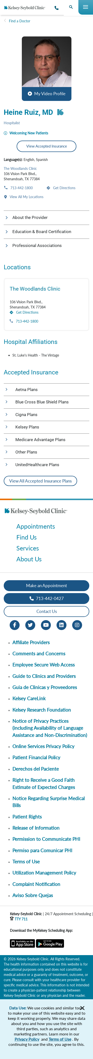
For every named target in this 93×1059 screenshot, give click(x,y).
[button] (46, 68)
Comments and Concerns (38, 653)
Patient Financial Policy (36, 757)
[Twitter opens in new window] (30, 624)
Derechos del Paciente (35, 769)
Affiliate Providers (31, 642)
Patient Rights (27, 816)
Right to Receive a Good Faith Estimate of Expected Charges (43, 783)
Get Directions (63, 188)
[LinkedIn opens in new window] (61, 624)
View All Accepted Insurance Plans (40, 481)
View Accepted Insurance (46, 146)
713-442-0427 (47, 598)
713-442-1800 (21, 188)
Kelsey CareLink (29, 698)
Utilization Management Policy (44, 873)
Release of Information (36, 828)
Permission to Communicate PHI (46, 839)
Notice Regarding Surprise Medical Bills (48, 801)
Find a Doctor (19, 21)
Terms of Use (26, 861)
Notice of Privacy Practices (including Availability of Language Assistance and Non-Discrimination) (49, 728)
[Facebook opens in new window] (14, 624)
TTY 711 (19, 919)
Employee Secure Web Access (43, 664)
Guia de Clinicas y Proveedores (44, 687)
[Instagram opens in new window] (77, 624)
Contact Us (46, 611)
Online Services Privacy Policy (43, 746)
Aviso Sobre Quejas (32, 895)
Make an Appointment (46, 585)
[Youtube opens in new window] (46, 624)
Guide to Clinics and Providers (44, 676)
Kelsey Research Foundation (41, 710)
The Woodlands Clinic (20, 168)
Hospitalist (12, 123)
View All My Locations (26, 197)
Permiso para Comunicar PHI (42, 850)
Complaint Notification (36, 884)
